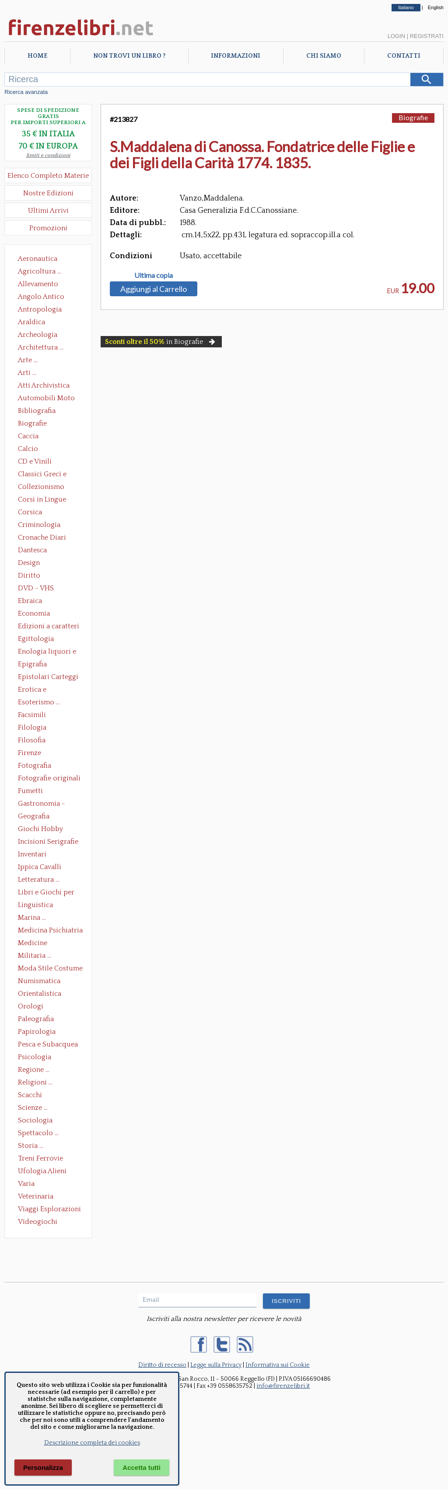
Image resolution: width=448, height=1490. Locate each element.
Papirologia (37, 1032)
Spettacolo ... (38, 1133)
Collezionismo (41, 487)
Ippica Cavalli (39, 867)
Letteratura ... (39, 880)
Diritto (29, 575)
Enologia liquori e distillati (47, 652)
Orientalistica (39, 994)
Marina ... (32, 918)
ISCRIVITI (286, 1301)
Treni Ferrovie (40, 1158)
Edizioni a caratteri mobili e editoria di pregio (49, 627)
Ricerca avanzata (26, 92)
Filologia (32, 727)
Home (37, 55)
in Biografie (161, 342)
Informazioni (235, 55)
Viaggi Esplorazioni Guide (49, 1210)
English (436, 7)
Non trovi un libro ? (129, 55)
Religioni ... (35, 1082)
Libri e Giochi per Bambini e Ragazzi (47, 893)
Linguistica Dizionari (35, 906)
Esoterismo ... (39, 702)
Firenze (29, 753)
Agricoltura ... (39, 271)
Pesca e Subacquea (48, 1044)
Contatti (403, 55)
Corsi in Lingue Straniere (42, 500)
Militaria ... (34, 956)
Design (29, 563)
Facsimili (32, 715)
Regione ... (33, 1070)
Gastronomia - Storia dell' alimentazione (41, 804)
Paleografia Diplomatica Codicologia (38, 1020)
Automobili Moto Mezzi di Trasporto (48, 399)
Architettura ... (40, 347)
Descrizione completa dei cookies (92, 1442)
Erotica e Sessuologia (37, 690)
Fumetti (30, 791)
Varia (26, 1184)
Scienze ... (33, 1108)
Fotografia (34, 765)
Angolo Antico (41, 297)
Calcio (28, 449)
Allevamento (38, 284)
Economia (34, 613)
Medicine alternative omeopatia (35, 944)
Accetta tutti (141, 1467)
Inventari (32, 854)
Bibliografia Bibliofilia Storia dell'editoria (44, 411)
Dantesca (32, 550)
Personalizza (43, 1467)
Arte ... (28, 360)
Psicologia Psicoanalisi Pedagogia (37, 1058)
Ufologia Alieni (42, 1171)
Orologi (30, 1006)
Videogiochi (37, 1222)
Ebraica (30, 601)
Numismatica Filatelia (39, 982)
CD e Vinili (35, 461)
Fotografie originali (49, 778)
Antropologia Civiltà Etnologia (44, 310)
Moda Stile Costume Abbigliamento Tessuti (50, 969)
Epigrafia (32, 664)
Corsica (30, 512)
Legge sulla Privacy (216, 1365)
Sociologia (35, 1120)
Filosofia (32, 740)
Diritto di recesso (162, 1365)
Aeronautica (37, 259)
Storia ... (30, 1146)
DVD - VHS (36, 588)
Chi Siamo (323, 55)
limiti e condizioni (48, 155)
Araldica (31, 322)
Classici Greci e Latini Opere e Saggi (50, 475)
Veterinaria (35, 1196)
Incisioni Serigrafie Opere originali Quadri (48, 842)
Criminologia (39, 525)
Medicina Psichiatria (50, 930)
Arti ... (27, 373)
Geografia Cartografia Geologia (36, 817)
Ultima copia (153, 275)
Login (396, 36)
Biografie (32, 423)
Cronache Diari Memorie (42, 538)
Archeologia (37, 335)
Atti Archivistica (44, 385)
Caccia (28, 436)
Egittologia (36, 639)
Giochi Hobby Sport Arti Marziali (48, 830)
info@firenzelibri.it (283, 1386)
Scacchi (30, 1095)
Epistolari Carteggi (48, 677)
